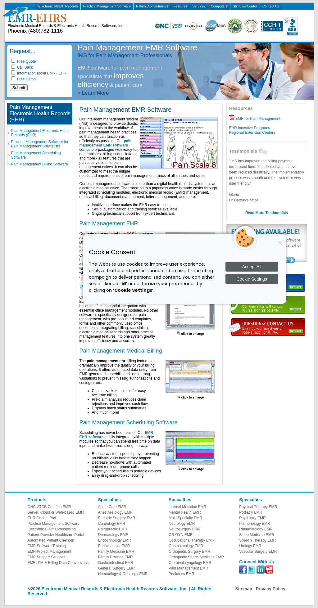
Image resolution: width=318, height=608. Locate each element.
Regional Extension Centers (252, 132)
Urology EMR (250, 546)
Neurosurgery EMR (185, 529)
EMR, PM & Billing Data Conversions (58, 563)
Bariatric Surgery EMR (116, 518)
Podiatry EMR (250, 512)
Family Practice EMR (115, 557)
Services (199, 6)
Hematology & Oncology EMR (123, 574)
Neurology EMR (182, 523)
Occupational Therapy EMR (191, 540)
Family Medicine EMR (116, 551)
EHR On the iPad (42, 518)
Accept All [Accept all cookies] (251, 266)
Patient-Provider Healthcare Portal (56, 535)
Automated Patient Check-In (51, 540)
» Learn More (93, 93)
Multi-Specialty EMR (185, 518)
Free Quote (23, 61)
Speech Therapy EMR (257, 540)
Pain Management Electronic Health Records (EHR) (40, 132)
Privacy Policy (270, 588)
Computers (219, 6)
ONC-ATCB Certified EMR (49, 507)
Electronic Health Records (58, 6)
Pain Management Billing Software (39, 164)
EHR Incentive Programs (249, 128)
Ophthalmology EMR (186, 546)
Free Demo (23, 79)
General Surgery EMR (116, 568)
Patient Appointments (152, 6)
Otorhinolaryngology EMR (190, 563)
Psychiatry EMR (252, 518)
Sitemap (243, 588)
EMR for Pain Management (254, 118)
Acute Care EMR (112, 507)
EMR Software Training (47, 546)
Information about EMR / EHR (38, 73)
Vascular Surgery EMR (258, 551)
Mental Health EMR (185, 512)
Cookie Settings (252, 279)
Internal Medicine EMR (187, 507)
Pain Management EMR (188, 568)
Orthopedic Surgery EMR (189, 551)
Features (180, 6)
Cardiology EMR (111, 523)
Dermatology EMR (113, 535)
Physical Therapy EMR (258, 507)
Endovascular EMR (114, 546)
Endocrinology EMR (114, 540)
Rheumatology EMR (255, 529)
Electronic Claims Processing (52, 529)
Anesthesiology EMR (115, 512)
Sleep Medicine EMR (256, 535)
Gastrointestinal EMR (115, 563)
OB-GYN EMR (181, 535)
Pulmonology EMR (254, 523)
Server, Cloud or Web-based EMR (56, 512)
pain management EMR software (106, 143)
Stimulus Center (245, 6)
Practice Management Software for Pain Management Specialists (40, 144)
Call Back (22, 67)
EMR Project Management (49, 551)
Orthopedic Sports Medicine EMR (196, 557)
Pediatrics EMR (181, 574)
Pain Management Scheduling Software (36, 155)
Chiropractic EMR (112, 529)
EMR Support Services (46, 557)
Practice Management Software (107, 6)
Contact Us (270, 6)
